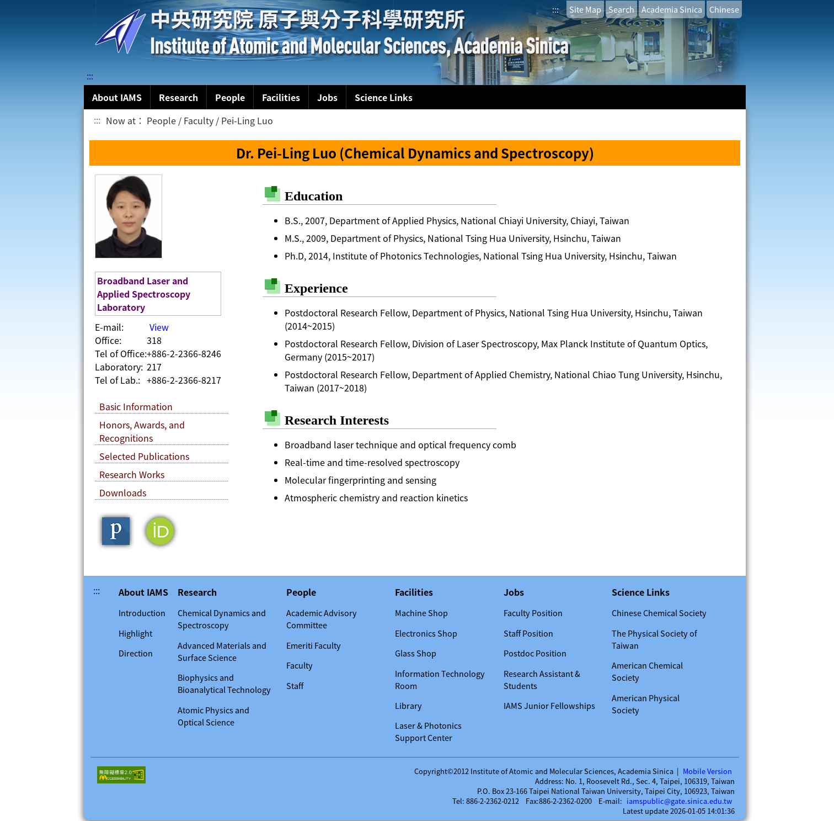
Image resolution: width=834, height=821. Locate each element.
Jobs (327, 97)
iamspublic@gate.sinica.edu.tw (679, 801)
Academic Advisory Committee (321, 619)
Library (408, 706)
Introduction (142, 613)
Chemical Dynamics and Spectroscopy (222, 619)
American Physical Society (646, 704)
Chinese (724, 9)
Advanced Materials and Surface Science (222, 651)
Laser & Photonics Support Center (428, 731)
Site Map (585, 9)
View (159, 326)
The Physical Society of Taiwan (654, 639)
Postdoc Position (535, 653)
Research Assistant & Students (542, 680)
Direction (136, 653)
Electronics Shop (426, 633)
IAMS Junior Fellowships (549, 706)
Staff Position (528, 633)
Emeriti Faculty (313, 645)
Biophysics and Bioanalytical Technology (224, 683)
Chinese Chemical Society (659, 613)
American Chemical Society (647, 671)
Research (178, 97)
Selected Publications (144, 456)
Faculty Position (533, 613)
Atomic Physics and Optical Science (213, 716)
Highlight (135, 633)
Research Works (131, 474)
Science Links (384, 97)
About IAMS (117, 97)
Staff (294, 686)
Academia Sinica (671, 9)
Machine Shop (421, 613)
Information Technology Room (440, 680)
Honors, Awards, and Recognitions (142, 431)
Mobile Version (707, 771)
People (230, 97)
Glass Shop (415, 653)
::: (555, 9)
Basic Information (136, 406)
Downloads (122, 492)
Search (621, 9)
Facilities (281, 97)
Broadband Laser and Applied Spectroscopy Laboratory (143, 294)
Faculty (299, 665)
